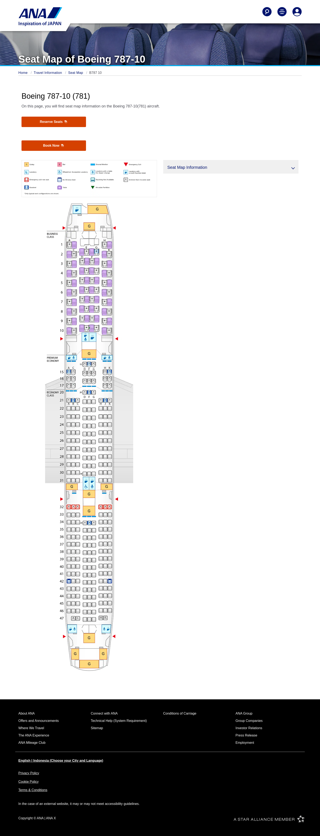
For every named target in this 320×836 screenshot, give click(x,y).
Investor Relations (248, 728)
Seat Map (76, 72)
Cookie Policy (28, 781)
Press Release (246, 735)
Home (23, 72)
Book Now (53, 145)
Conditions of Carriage (179, 713)
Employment (244, 742)
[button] (231, 167)
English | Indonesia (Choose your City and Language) (60, 760)
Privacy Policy (28, 773)
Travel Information (48, 72)
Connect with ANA (104, 713)
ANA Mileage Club (32, 742)
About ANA (26, 713)
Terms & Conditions (32, 790)
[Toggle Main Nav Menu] (282, 11)
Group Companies (249, 721)
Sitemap (97, 728)
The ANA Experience (33, 735)
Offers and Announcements (38, 721)
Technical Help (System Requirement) (119, 721)
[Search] (267, 11)
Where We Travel (31, 728)
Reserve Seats (53, 122)
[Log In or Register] (297, 11)
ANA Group (243, 713)
